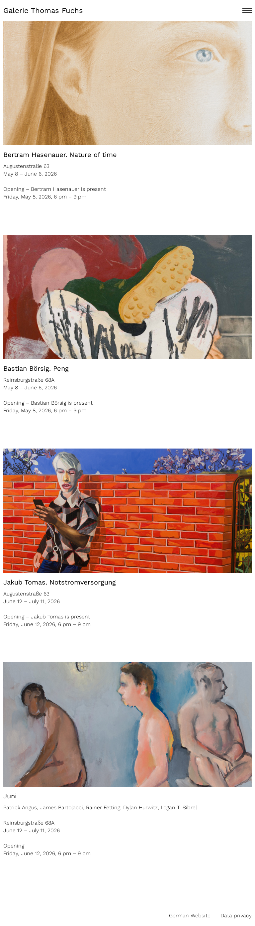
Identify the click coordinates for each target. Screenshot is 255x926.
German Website (190, 915)
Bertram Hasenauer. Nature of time (60, 155)
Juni (10, 796)
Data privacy (236, 915)
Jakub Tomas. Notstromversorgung (59, 582)
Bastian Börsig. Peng (36, 368)
